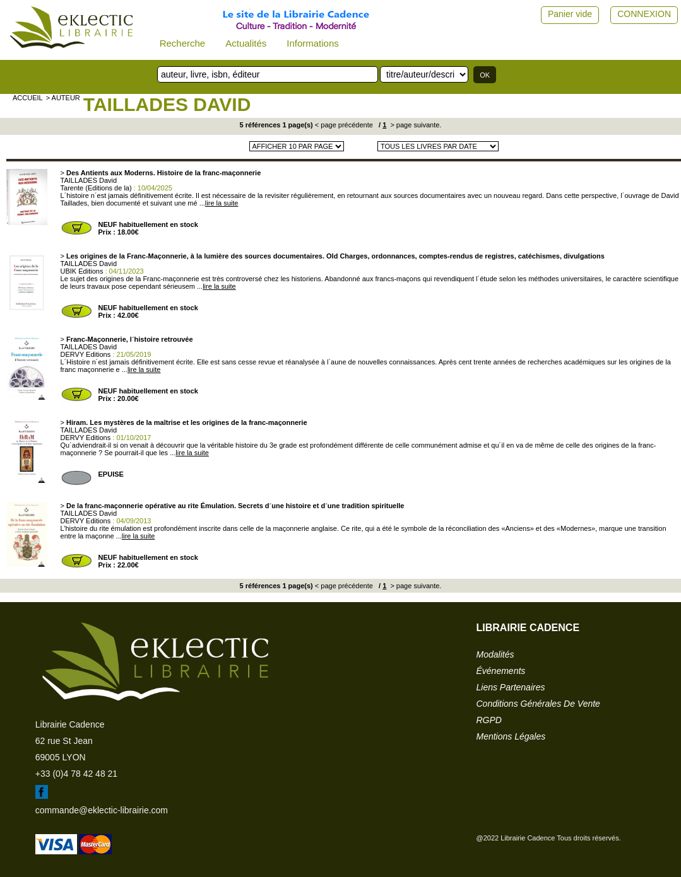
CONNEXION (644, 14)
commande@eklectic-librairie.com (101, 810)
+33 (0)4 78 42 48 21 (76, 774)
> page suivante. (414, 125)
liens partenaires (511, 687)
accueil (28, 98)
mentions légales (511, 736)
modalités (495, 654)
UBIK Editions (82, 271)
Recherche (183, 43)
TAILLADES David (167, 104)
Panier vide (570, 14)
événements (501, 671)
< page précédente (344, 125)
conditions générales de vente (538, 704)
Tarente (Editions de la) (96, 188)
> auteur (63, 98)
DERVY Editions (86, 354)
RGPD (489, 720)
